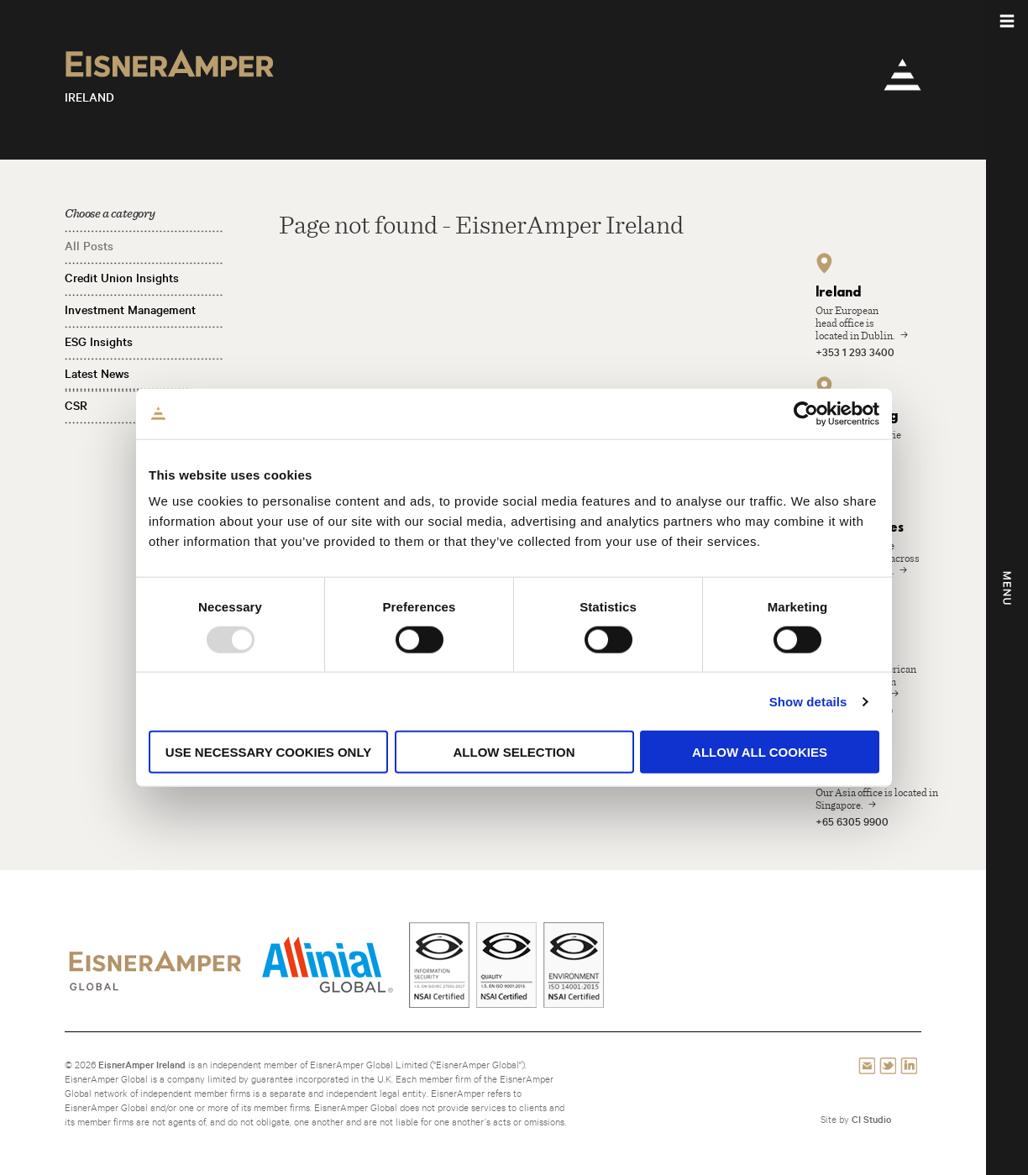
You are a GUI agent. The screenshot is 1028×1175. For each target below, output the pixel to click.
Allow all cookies (759, 752)
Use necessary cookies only (268, 752)
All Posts (89, 246)
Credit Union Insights (122, 278)
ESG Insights (99, 341)
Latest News (97, 373)
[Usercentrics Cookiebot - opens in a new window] (805, 413)
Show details (808, 701)
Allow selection (514, 752)
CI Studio (871, 1119)
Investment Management (130, 309)
